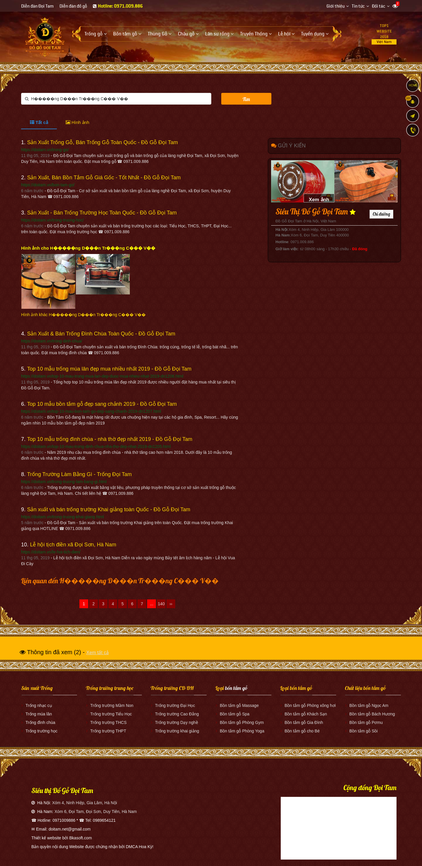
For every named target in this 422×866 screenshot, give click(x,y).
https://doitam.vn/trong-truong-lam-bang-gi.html (64, 481)
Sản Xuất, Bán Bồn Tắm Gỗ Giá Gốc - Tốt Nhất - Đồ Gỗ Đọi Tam (104, 177)
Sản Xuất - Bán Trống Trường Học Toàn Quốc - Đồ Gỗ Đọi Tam (102, 213)
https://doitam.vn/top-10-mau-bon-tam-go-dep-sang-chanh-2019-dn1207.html (91, 411)
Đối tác (378, 6)
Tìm (246, 99)
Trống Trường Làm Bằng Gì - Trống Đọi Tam (79, 474)
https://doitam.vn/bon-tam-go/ (47, 185)
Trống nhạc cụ (38, 705)
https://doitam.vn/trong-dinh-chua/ (51, 341)
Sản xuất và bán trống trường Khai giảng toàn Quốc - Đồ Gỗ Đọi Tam (108, 509)
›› (171, 603)
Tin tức (358, 6)
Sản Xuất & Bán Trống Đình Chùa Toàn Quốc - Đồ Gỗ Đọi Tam (101, 334)
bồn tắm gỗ (236, 688)
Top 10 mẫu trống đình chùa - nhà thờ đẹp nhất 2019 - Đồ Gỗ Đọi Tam (109, 439)
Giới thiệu (335, 6)
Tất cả (39, 122)
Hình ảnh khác (83, 314)
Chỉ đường (381, 214)
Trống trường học (41, 731)
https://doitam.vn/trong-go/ (45, 149)
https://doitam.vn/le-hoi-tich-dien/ (50, 552)
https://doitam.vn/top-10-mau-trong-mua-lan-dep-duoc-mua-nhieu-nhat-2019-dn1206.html (102, 376)
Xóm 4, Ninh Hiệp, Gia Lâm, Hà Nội (84, 802)
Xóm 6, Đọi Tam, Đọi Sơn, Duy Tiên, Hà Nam (96, 811)
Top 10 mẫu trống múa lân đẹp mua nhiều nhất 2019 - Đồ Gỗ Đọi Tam (109, 369)
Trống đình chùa (40, 722)
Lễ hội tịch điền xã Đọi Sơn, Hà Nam (73, 545)
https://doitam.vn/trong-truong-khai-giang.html (62, 516)
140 (161, 603)
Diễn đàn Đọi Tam (37, 6)
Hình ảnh (77, 122)
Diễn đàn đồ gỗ (73, 6)
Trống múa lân (38, 714)
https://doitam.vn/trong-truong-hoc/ (52, 220)
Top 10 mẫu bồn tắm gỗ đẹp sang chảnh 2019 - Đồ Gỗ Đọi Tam (102, 404)
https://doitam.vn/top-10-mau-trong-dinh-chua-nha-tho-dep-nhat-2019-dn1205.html (96, 446)
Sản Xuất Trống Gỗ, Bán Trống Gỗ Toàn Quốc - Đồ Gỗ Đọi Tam (102, 142)
